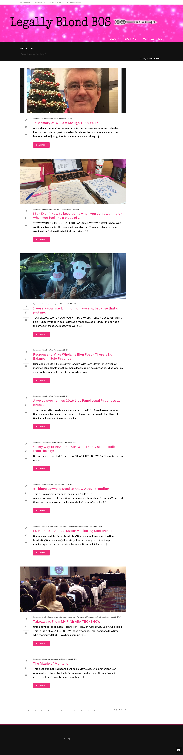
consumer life (74, 617)
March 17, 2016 (70, 442)
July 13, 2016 (71, 304)
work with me (152, 38)
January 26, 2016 (65, 484)
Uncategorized (47, 118)
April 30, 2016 (64, 396)
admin (37, 118)
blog (113, 38)
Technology (46, 442)
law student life (47, 209)
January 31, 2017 (73, 209)
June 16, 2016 (64, 350)
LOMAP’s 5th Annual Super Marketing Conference (72, 531)
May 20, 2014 (72, 659)
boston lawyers (53, 526)
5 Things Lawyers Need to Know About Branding (71, 489)
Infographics (84, 617)
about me (129, 38)
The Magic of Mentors (50, 663)
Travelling (55, 442)
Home (142, 59)
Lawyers (57, 209)
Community (64, 526)
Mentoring (73, 526)
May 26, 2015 (99, 526)
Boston (44, 526)
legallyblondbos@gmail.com (34, 2)
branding (45, 304)
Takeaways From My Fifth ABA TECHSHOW (67, 621)
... (88, 710)
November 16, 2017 (66, 118)
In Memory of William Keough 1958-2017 (65, 123)
